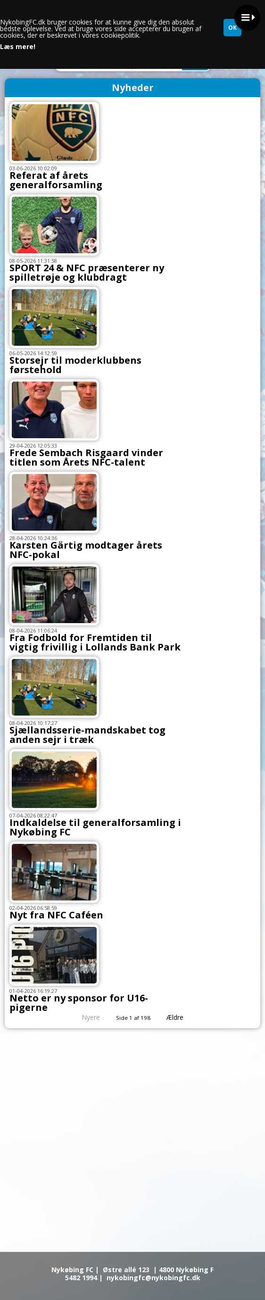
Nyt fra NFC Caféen (56, 914)
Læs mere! (17, 46)
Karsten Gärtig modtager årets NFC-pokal (85, 550)
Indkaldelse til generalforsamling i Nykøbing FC (95, 827)
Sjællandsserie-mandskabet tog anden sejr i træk (87, 735)
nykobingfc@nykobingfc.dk (153, 1277)
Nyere (85, 1017)
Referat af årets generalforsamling (55, 180)
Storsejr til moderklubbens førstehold (75, 365)
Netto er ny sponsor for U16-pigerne (78, 1003)
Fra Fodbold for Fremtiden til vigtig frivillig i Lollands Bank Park (95, 642)
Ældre (181, 1017)
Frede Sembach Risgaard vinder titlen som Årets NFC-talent (86, 457)
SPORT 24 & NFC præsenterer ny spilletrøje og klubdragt (86, 272)
